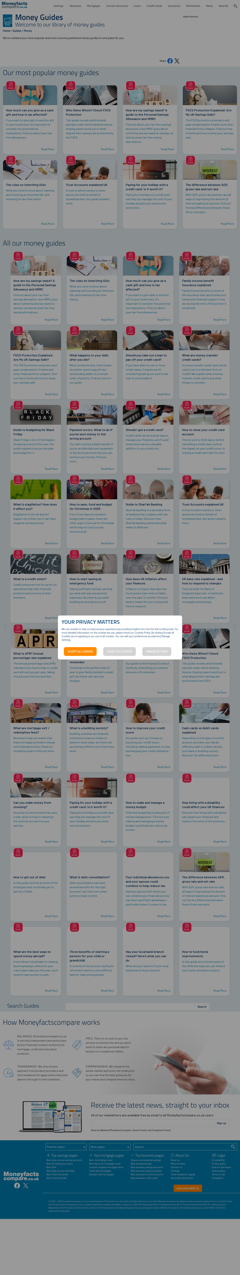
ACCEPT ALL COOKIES (80, 651)
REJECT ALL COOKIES (119, 651)
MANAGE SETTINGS (156, 651)
